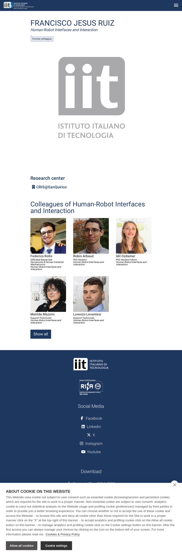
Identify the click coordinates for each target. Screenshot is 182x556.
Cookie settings (56, 545)
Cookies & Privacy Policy (63, 534)
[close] (174, 484)
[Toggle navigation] (176, 5)
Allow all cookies (22, 545)
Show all (41, 334)
